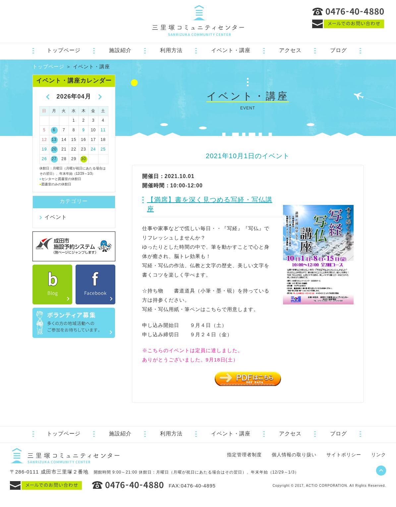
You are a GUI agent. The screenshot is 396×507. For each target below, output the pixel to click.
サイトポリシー (343, 454)
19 (44, 149)
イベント (55, 217)
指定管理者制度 (244, 454)
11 (103, 130)
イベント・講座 (231, 50)
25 (103, 149)
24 (93, 149)
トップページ (64, 50)
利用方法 (171, 50)
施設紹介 (120, 50)
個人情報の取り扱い (294, 454)
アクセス (290, 50)
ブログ (338, 50)
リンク (378, 454)
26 (44, 159)
